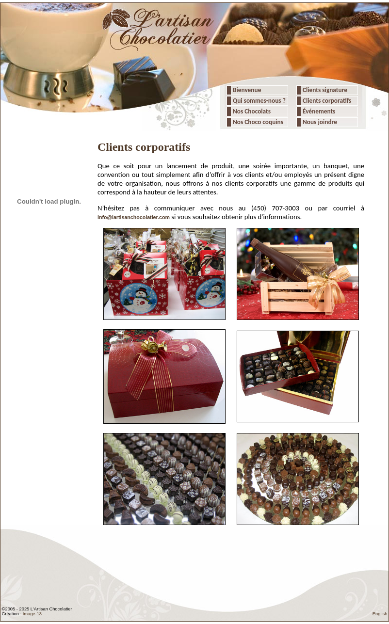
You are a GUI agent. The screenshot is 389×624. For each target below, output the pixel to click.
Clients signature (324, 90)
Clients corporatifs (326, 100)
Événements (318, 111)
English (380, 613)
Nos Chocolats (251, 111)
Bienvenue (246, 90)
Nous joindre (319, 122)
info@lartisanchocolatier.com (133, 217)
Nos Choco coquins (257, 122)
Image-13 (32, 613)
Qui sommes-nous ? (259, 100)
